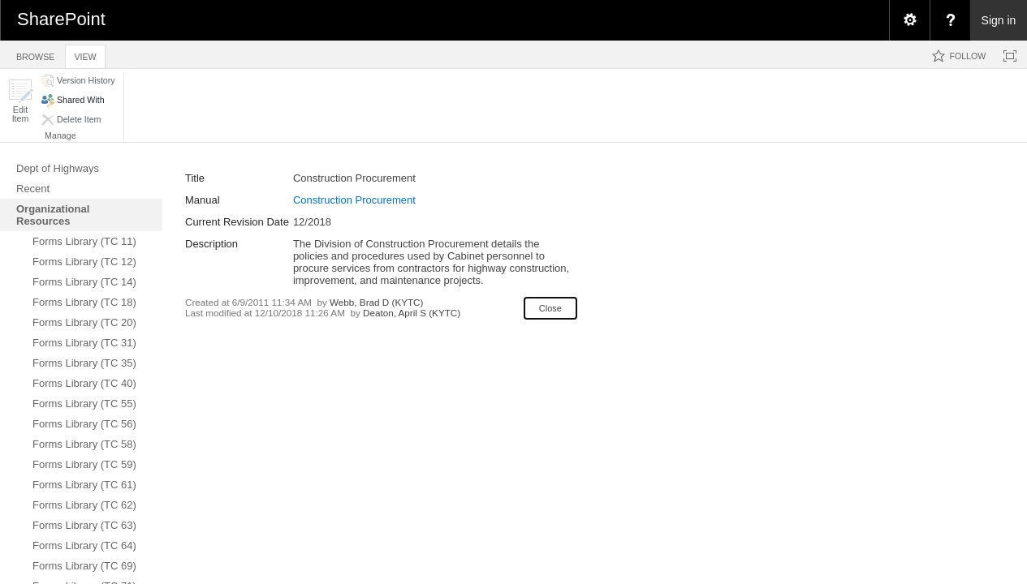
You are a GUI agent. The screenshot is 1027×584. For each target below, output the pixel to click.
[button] (20, 101)
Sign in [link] (999, 20)
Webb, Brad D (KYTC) (376, 302)
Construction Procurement (354, 200)
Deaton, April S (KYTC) (411, 312)
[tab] (35, 54)
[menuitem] (909, 20)
